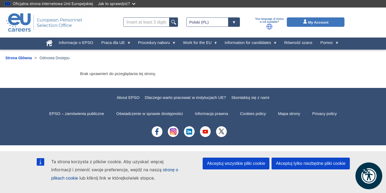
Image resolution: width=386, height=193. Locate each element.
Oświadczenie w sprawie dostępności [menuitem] (149, 113)
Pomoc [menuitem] (327, 43)
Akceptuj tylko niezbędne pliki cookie (311, 163)
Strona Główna (18, 58)
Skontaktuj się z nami (250, 97)
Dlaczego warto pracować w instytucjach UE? (185, 97)
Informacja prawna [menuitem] (211, 113)
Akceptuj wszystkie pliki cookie (236, 163)
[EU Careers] (44, 22)
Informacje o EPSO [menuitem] (76, 42)
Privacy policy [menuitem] (324, 113)
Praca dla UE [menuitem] (114, 43)
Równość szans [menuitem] (298, 42)
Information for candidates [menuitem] (249, 43)
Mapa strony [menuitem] (289, 113)
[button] (269, 26)
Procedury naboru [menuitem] (155, 43)
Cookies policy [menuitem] (253, 113)
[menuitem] (49, 42)
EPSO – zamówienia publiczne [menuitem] (76, 113)
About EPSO (128, 97)
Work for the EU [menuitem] (198, 43)
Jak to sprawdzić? (116, 3)
